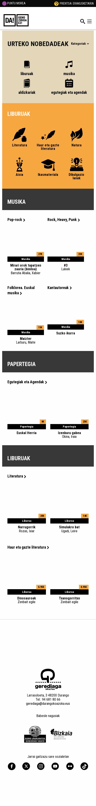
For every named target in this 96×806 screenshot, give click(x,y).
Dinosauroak (26, 600)
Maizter (25, 340)
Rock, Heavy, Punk (63, 219)
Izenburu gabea (69, 435)
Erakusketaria (83, 3)
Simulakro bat (69, 529)
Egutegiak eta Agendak (27, 382)
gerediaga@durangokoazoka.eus (48, 704)
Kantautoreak (59, 288)
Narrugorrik (26, 529)
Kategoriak (80, 44)
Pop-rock (16, 219)
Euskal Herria (27, 433)
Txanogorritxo (69, 600)
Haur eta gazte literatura (28, 547)
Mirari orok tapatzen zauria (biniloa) (25, 269)
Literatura (16, 476)
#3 (65, 267)
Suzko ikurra (65, 333)
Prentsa (66, 3)
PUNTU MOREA (14, 3)
